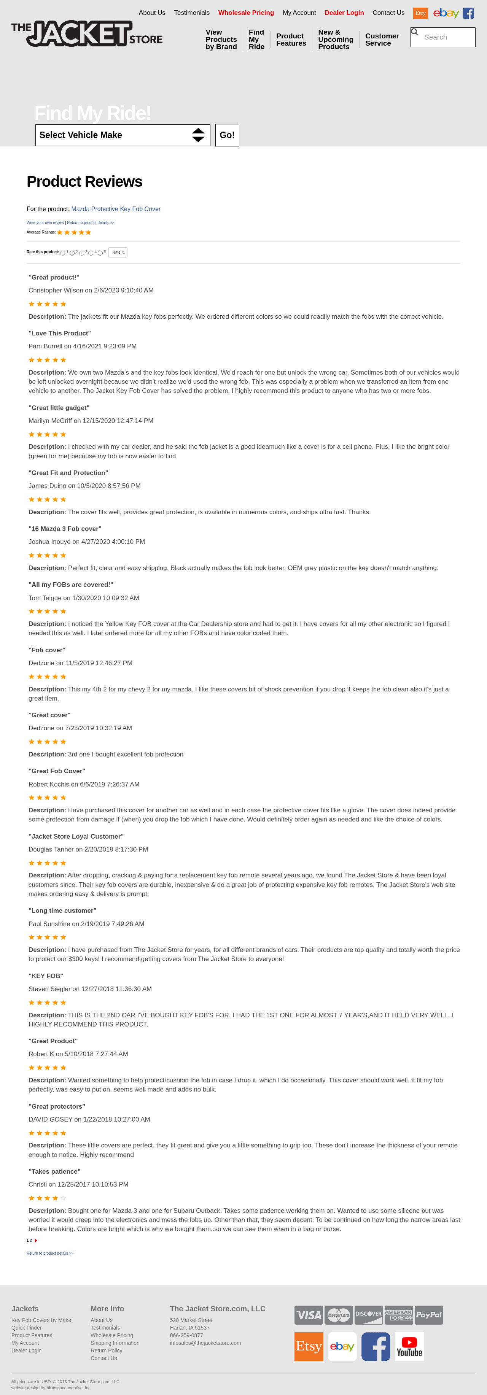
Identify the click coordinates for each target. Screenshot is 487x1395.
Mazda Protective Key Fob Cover (116, 209)
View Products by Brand (221, 39)
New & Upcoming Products (335, 39)
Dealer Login (344, 12)
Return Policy (106, 1350)
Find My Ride (256, 39)
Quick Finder (26, 1328)
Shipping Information (115, 1343)
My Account (299, 12)
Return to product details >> (90, 223)
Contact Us (389, 12)
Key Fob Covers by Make (41, 1320)
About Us (152, 12)
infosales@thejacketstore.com (205, 1343)
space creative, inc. (69, 1387)
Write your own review (45, 223)
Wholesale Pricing (246, 12)
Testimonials (192, 12)
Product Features (291, 39)
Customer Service (382, 39)
